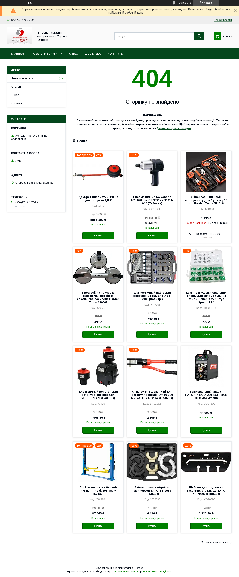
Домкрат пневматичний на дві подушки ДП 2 (98, 198)
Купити (98, 235)
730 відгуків (184, 2)
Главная (17, 53)
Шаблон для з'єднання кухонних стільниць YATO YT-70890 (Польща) (206, 490)
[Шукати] (199, 36)
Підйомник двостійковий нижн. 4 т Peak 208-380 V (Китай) (98, 490)
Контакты (116, 53)
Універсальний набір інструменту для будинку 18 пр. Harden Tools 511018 (206, 200)
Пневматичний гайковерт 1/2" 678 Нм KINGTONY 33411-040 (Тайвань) (152, 200)
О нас (73, 53)
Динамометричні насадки (174, 128)
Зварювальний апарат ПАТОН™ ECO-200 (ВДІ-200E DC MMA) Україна (206, 395)
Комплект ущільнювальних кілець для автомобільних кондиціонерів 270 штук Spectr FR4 (206, 297)
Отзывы (16, 103)
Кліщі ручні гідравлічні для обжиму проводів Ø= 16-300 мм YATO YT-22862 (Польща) (152, 395)
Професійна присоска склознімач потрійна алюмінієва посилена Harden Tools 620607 (98, 297)
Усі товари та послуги (214, 542)
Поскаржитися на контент (125, 571)
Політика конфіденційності (156, 571)
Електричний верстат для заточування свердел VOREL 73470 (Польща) (98, 395)
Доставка (93, 53)
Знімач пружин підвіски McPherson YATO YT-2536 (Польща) (152, 490)
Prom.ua (138, 567)
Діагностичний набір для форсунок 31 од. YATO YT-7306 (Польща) (152, 296)
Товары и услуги (44, 53)
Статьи (16, 86)
